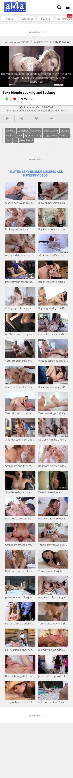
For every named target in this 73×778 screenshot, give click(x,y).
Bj (26, 135)
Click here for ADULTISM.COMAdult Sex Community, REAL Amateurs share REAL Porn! (36, 109)
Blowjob (10, 130)
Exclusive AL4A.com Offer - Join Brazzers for (36, 42)
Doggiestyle (51, 135)
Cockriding (35, 135)
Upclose (64, 135)
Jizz (15, 140)
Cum (8, 140)
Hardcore (35, 130)
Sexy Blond (26, 140)
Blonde (65, 130)
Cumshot (23, 130)
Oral (19, 135)
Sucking (10, 135)
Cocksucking (51, 130)
